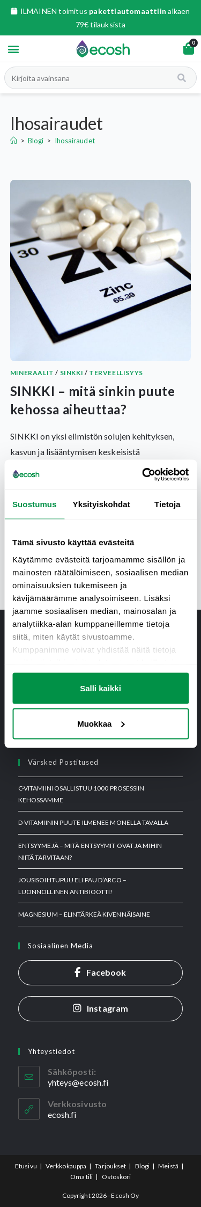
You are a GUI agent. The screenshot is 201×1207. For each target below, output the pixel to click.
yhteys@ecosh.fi (78, 1082)
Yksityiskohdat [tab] (101, 504)
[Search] (182, 78)
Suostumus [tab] (34, 504)
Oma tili (81, 1177)
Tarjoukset (110, 1166)
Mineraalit (32, 373)
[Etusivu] (13, 140)
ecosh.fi (62, 1114)
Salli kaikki (100, 688)
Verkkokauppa (66, 1166)
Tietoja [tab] (167, 504)
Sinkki (72, 373)
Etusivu (26, 1166)
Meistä (168, 1166)
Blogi (142, 1166)
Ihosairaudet (75, 140)
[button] (13, 48)
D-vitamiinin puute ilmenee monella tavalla (93, 822)
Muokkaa (100, 723)
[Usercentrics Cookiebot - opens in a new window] (143, 474)
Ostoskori (116, 1177)
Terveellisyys (116, 373)
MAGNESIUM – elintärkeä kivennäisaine (84, 914)
